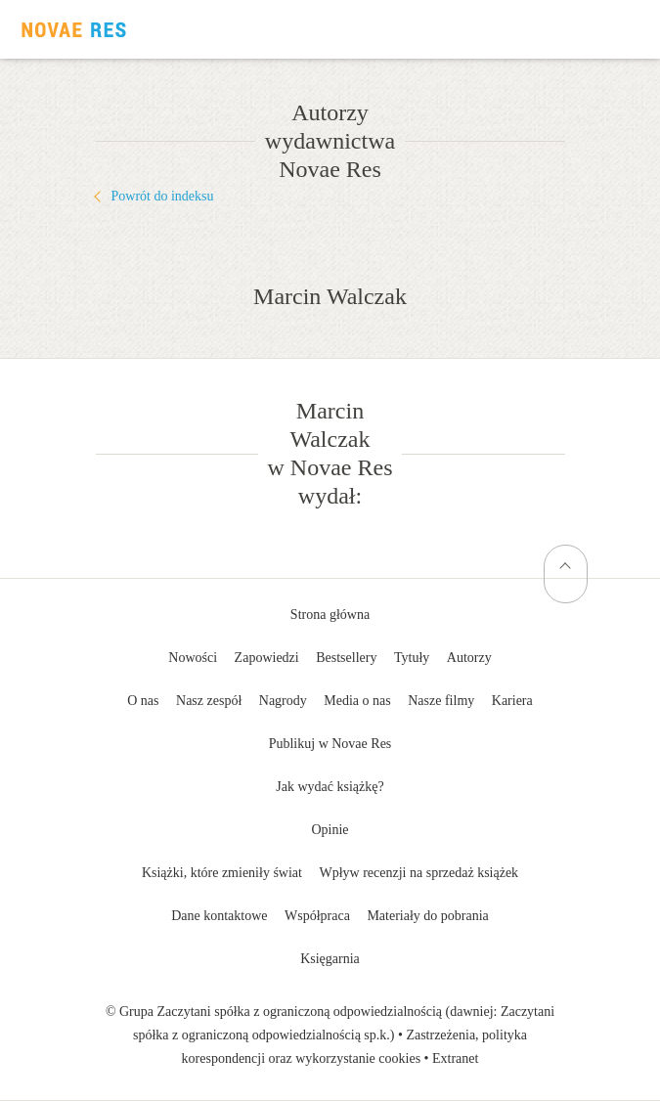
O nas (142, 700)
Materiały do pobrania (427, 915)
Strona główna (330, 614)
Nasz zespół (209, 700)
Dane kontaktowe (219, 915)
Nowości (192, 657)
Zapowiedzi (267, 657)
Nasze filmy (441, 700)
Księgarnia (330, 958)
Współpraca (317, 915)
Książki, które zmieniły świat (222, 872)
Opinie (329, 829)
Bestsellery (346, 657)
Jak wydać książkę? (329, 786)
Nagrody (283, 700)
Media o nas (357, 700)
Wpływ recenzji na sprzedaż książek (418, 872)
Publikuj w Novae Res (330, 743)
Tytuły (411, 657)
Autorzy (469, 657)
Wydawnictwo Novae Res (73, 29)
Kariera (512, 700)
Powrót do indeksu (162, 196)
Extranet (455, 1058)
